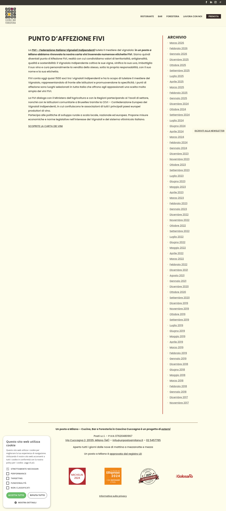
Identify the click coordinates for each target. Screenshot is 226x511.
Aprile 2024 (177, 131)
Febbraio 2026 (178, 48)
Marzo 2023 (177, 198)
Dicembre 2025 (179, 59)
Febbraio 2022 (178, 264)
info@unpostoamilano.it (128, 440)
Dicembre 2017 (179, 397)
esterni (165, 429)
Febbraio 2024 (178, 142)
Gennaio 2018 (178, 392)
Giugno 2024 (178, 126)
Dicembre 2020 (179, 286)
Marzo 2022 (177, 259)
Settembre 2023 (179, 170)
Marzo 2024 (177, 137)
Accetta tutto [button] (16, 495)
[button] (26, 502)
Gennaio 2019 (178, 358)
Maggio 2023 (178, 187)
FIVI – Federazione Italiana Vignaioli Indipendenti (63, 50)
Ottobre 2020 (178, 292)
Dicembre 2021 (179, 270)
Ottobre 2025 (178, 65)
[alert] (26, 472)
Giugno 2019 (177, 331)
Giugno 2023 (177, 181)
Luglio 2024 (177, 120)
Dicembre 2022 (179, 214)
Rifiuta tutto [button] (37, 495)
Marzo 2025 (177, 87)
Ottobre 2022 (178, 225)
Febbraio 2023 (178, 203)
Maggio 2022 (178, 248)
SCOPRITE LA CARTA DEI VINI (45, 126)
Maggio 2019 (177, 336)
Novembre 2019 (179, 309)
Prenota (214, 16)
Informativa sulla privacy (113, 496)
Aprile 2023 (176, 192)
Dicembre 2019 (179, 303)
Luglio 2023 (176, 176)
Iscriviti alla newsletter (209, 130)
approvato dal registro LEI (126, 454)
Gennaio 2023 (178, 209)
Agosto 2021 (177, 275)
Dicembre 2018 (179, 364)
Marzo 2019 (176, 347)
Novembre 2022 (179, 220)
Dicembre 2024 (179, 104)
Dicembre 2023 (179, 153)
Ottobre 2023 (178, 165)
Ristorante (147, 16)
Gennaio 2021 (178, 281)
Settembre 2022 (179, 231)
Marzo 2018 (176, 380)
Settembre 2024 (180, 115)
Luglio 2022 (176, 237)
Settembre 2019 (179, 320)
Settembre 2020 (180, 297)
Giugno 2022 (177, 242)
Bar (160, 16)
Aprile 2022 (176, 253)
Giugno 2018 (177, 369)
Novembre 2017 (179, 403)
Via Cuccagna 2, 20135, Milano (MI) (87, 440)
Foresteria (172, 16)
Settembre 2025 (180, 70)
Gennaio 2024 (178, 148)
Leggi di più (29, 462)
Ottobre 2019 (177, 314)
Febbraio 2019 (178, 353)
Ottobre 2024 (178, 109)
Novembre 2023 (179, 159)
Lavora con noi (192, 16)
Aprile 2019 (176, 342)
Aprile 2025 (177, 81)
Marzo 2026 (177, 43)
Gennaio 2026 (178, 54)
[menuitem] (220, 3)
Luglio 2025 (177, 76)
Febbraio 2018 (178, 386)
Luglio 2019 (176, 325)
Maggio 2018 (177, 375)
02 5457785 (153, 440)
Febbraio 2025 (178, 93)
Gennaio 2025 (178, 98)
